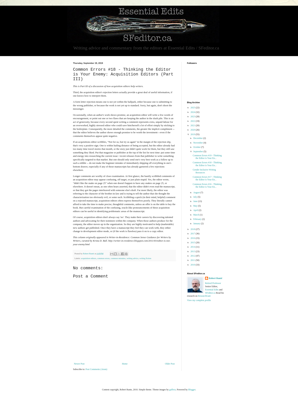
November (198, 142)
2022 (193, 121)
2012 (193, 255)
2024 (193, 112)
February (197, 219)
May (195, 205)
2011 (193, 260)
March (196, 214)
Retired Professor (213, 283)
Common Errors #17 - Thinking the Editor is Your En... (207, 178)
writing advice (132, 258)
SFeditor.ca (210, 293)
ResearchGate (204, 296)
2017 (193, 233)
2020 (193, 129)
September (198, 151)
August (197, 192)
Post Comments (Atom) (96, 369)
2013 (193, 251)
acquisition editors (88, 258)
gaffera (172, 389)
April (196, 210)
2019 (193, 134)
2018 (193, 229)
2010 (193, 264)
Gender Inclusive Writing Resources (204, 171)
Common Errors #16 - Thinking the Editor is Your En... (207, 185)
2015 (193, 242)
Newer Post (79, 363)
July (195, 197)
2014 (193, 247)
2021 (193, 125)
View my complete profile (199, 300)
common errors (103, 258)
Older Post (170, 363)
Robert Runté (215, 278)
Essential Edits (212, 289)
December (198, 138)
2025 (193, 107)
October (197, 147)
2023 (193, 116)
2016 (193, 238)
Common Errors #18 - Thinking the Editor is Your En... (207, 163)
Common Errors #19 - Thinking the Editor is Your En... (207, 156)
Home (125, 363)
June (195, 201)
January (197, 223)
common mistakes (118, 258)
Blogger (191, 389)
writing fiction (145, 258)
